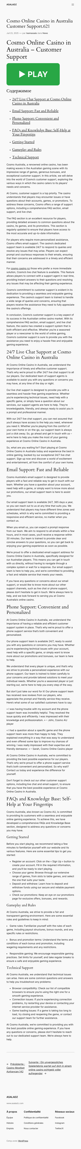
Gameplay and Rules (26, 149)
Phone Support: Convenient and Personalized (35, 120)
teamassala (31, 33)
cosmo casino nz (20, 268)
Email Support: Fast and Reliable (35, 111)
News (45, 33)
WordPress (23, 1141)
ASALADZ (12, 4)
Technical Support (25, 157)
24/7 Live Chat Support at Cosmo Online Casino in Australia (41, 101)
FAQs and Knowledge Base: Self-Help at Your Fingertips (41, 132)
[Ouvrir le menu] (72, 4)
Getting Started (23, 142)
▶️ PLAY (33, 74)
